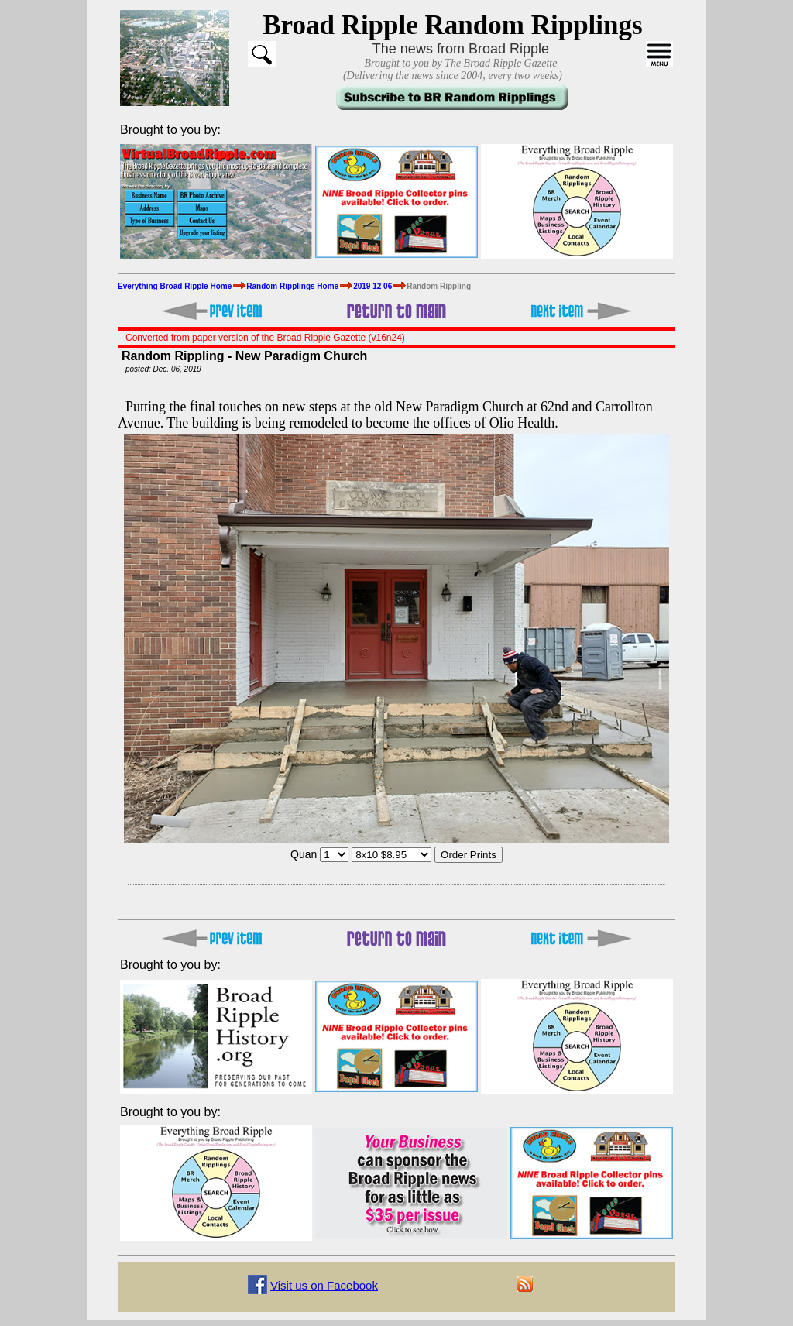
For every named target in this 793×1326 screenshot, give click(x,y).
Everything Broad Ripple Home (175, 286)
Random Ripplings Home (292, 286)
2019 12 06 (372, 286)
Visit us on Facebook (324, 1285)
